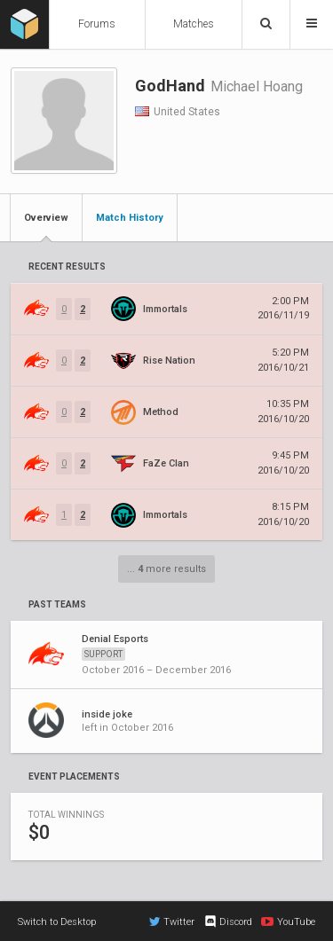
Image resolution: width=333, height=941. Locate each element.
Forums (96, 24)
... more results (166, 569)
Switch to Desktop (57, 922)
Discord (227, 921)
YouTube (288, 921)
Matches (193, 24)
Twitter (171, 921)
